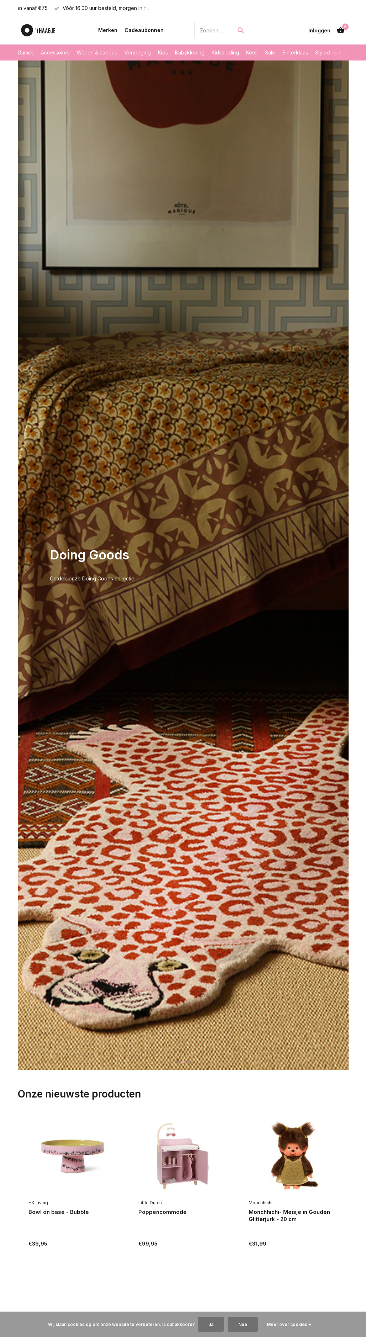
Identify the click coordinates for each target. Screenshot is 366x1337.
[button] (178, 1062)
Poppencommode (162, 1212)
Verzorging (137, 52)
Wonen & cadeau (97, 52)
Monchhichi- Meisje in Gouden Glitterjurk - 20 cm (289, 1215)
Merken (107, 30)
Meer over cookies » (289, 1324)
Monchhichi (260, 1202)
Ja (210, 1324)
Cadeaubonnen (144, 30)
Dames (26, 52)
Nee (242, 1324)
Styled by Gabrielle (337, 52)
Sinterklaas (295, 52)
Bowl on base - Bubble (58, 1212)
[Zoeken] (222, 30)
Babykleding (190, 52)
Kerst (252, 52)
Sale (270, 52)
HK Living (38, 1202)
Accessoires (55, 52)
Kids (163, 52)
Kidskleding (225, 52)
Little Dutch (150, 1202)
